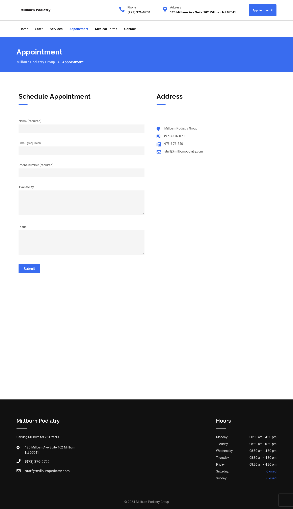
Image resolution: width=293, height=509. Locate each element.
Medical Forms (106, 29)
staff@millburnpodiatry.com (183, 151)
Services (56, 29)
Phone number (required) (81, 169)
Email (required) (81, 147)
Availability (81, 200)
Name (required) (81, 125)
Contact (130, 29)
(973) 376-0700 (175, 136)
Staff (39, 29)
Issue (81, 240)
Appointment (262, 10)
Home (24, 29)
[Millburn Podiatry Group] (146, 321)
